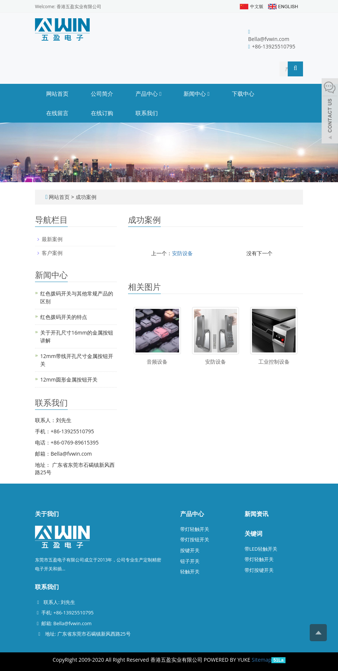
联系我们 (146, 113)
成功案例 (86, 196)
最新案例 (52, 239)
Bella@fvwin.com (269, 38)
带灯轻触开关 (194, 529)
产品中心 (148, 93)
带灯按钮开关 (194, 539)
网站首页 (57, 93)
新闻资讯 (256, 514)
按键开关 (190, 550)
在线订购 (102, 113)
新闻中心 (196, 93)
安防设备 (182, 253)
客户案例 (52, 252)
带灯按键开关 (259, 570)
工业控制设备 (274, 361)
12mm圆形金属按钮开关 (69, 379)
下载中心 (243, 93)
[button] (160, 93)
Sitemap (261, 659)
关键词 (253, 533)
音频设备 (157, 361)
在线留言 (57, 113)
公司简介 (102, 93)
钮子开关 (190, 561)
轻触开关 (190, 571)
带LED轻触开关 (261, 548)
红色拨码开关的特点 (63, 316)
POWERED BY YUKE (228, 659)
